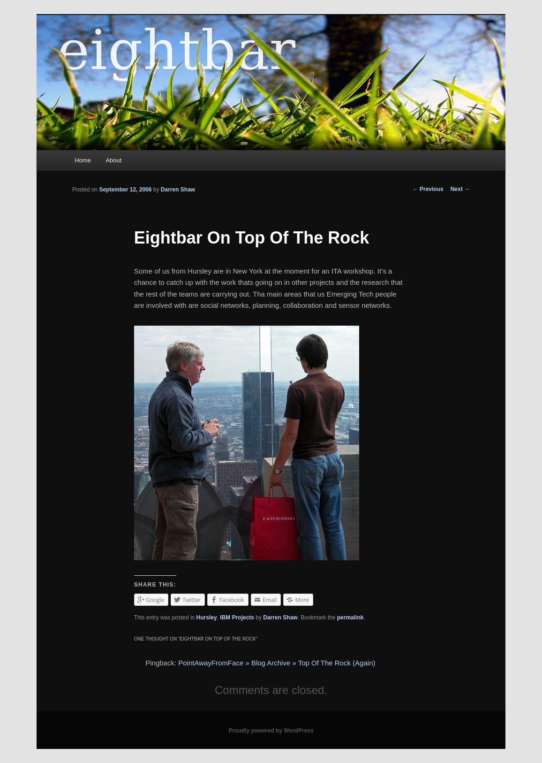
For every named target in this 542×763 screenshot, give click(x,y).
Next (460, 189)
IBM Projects (237, 617)
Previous (428, 189)
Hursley (206, 617)
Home (83, 160)
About (113, 160)
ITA (336, 271)
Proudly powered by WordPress (270, 730)
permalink (350, 617)
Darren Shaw (178, 189)
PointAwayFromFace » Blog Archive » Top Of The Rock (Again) (276, 663)
